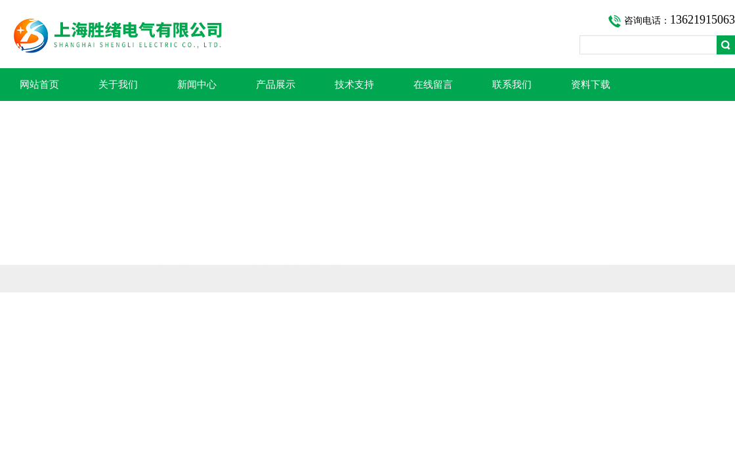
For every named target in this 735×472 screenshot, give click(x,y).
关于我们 (118, 84)
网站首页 (39, 84)
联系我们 (512, 84)
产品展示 (275, 84)
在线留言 (433, 84)
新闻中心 (197, 84)
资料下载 (590, 84)
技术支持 (354, 84)
